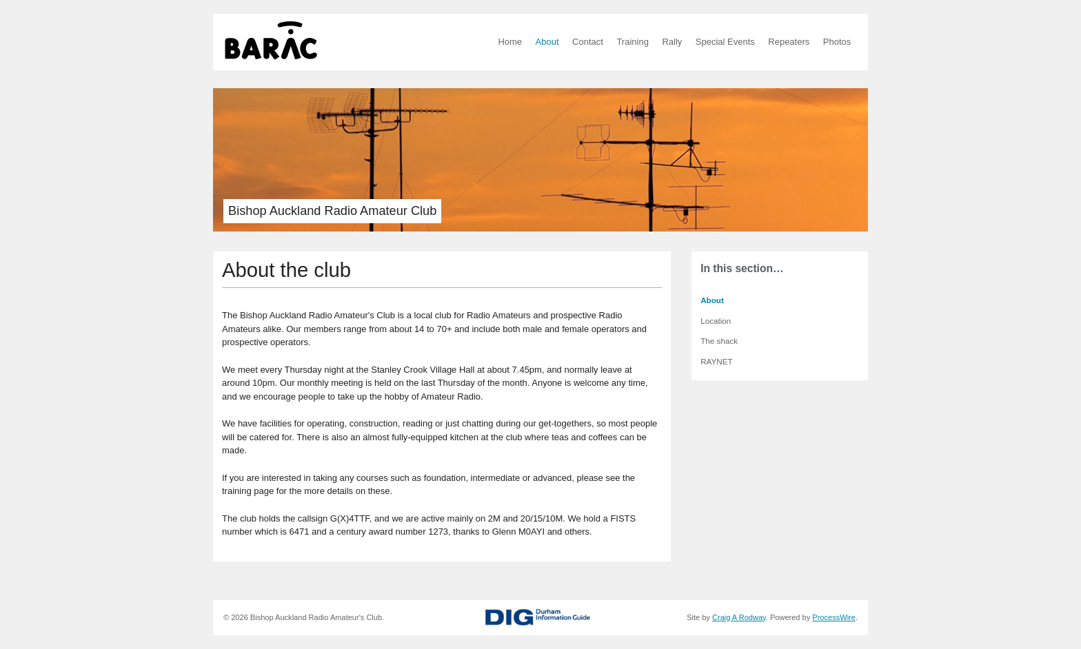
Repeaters (788, 42)
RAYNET (716, 361)
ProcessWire (834, 617)
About (547, 42)
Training (632, 42)
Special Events (725, 42)
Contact (587, 42)
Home (510, 42)
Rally (672, 42)
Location (715, 320)
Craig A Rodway (739, 617)
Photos (837, 42)
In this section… (741, 268)
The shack (719, 340)
